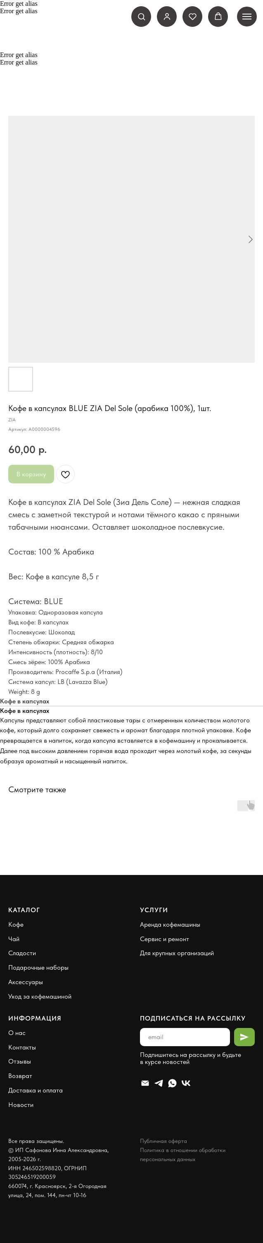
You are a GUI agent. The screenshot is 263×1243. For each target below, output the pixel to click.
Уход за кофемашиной (39, 996)
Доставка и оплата (35, 1090)
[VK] (186, 1083)
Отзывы (19, 1061)
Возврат (20, 1076)
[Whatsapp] (172, 1083)
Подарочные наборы (38, 967)
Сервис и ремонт (164, 939)
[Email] (145, 1083)
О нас (17, 1033)
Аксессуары (25, 982)
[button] (141, 16)
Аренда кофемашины (170, 924)
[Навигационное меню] (246, 16)
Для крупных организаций (177, 953)
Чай (13, 939)
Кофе (16, 924)
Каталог (24, 910)
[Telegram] (159, 1083)
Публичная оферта (163, 1141)
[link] (167, 16)
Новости (20, 1105)
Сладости (22, 953)
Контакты (22, 1047)
